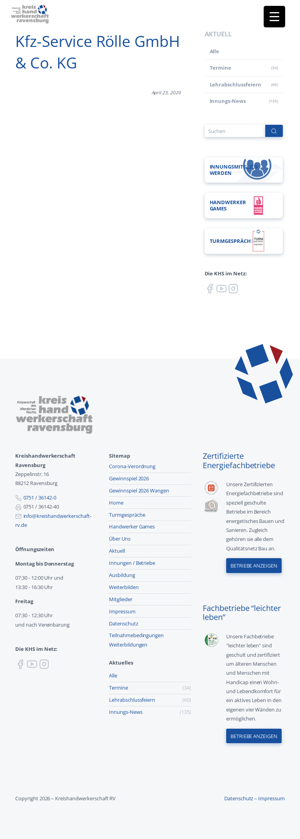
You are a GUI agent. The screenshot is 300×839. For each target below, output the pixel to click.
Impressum (122, 611)
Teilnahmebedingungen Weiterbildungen (136, 640)
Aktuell (117, 550)
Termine (221, 67)
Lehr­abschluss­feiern (235, 84)
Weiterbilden (124, 587)
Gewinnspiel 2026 (129, 478)
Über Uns (119, 538)
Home (116, 502)
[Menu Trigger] (274, 16)
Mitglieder (120, 599)
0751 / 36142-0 (39, 497)
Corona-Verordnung (132, 466)
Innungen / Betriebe (132, 562)
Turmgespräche (127, 514)
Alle (215, 51)
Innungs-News (228, 100)
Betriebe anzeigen (254, 566)
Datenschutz (123, 623)
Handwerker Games (132, 526)
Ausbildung (122, 574)
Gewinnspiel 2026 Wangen (139, 490)
